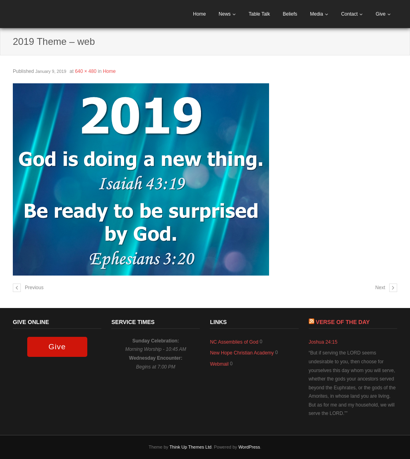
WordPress (249, 447)
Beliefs (290, 14)
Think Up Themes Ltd (190, 447)
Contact (349, 14)
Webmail (219, 364)
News (225, 14)
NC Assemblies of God (234, 342)
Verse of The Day (343, 322)
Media (316, 14)
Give (381, 14)
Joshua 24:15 (323, 342)
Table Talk (259, 14)
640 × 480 (85, 71)
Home (199, 14)
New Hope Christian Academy (241, 353)
